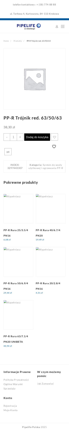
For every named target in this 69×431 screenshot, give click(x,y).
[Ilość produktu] (13, 137)
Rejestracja (10, 405)
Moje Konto (11, 410)
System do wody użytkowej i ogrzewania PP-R (45, 166)
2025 (44, 427)
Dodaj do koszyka (37, 137)
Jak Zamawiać (45, 383)
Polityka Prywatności (16, 379)
